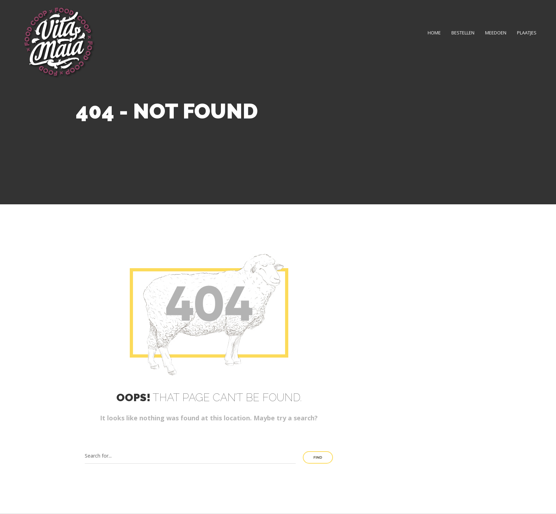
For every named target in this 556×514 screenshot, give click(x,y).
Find (317, 457)
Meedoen (495, 32)
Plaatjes (526, 32)
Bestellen (462, 32)
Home (434, 32)
